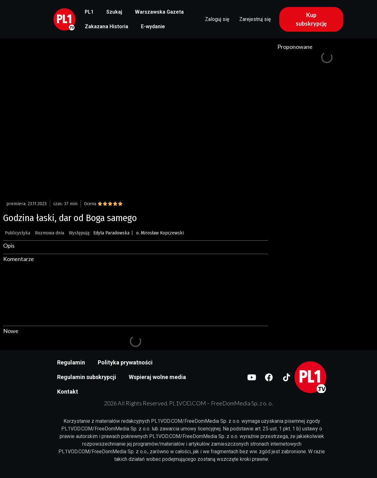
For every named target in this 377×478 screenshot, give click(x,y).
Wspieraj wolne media (157, 377)
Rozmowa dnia (49, 233)
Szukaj (114, 12)
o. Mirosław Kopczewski (160, 233)
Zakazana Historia (106, 26)
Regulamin (71, 362)
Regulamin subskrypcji (86, 377)
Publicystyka (17, 233)
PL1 (89, 12)
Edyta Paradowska (111, 233)
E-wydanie (153, 26)
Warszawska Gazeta (159, 12)
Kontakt (67, 391)
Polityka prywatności (125, 362)
